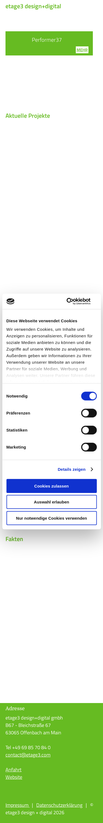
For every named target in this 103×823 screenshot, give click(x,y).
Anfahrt (13, 769)
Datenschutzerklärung (59, 805)
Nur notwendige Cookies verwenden (51, 518)
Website (13, 777)
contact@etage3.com (28, 754)
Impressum (17, 805)
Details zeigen (71, 469)
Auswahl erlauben (51, 502)
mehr (82, 50)
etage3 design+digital (33, 6)
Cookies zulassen (51, 485)
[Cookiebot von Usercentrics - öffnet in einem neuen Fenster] (73, 301)
